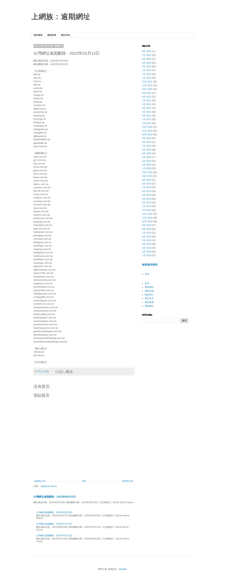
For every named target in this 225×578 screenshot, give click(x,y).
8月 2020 (146, 142)
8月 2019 (146, 183)
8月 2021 (146, 96)
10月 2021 (147, 89)
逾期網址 (149, 306)
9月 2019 (146, 180)
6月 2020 (146, 149)
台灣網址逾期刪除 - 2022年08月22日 (54, 496)
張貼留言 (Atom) (49, 486)
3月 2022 (146, 70)
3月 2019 (146, 202)
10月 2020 (147, 134)
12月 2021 (147, 81)
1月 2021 (146, 123)
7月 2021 (146, 100)
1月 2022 (146, 78)
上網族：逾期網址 (60, 16)
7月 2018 (146, 232)
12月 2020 (147, 127)
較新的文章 (39, 481)
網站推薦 (149, 302)
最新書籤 (38, 35)
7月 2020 (146, 146)
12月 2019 (147, 172)
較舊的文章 (127, 481)
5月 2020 (146, 153)
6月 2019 (146, 191)
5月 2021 (146, 108)
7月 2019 (146, 187)
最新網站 (149, 287)
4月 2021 (146, 112)
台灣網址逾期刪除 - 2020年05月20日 (54, 512)
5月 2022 (146, 63)
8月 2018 (146, 229)
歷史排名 (149, 298)
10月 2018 (147, 221)
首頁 (84, 481)
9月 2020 (146, 138)
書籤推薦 (51, 35)
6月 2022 (146, 59)
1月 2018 (146, 255)
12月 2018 (147, 214)
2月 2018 (146, 251)
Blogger (123, 569)
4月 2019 (146, 199)
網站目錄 (65, 35)
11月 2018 (147, 217)
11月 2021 (147, 85)
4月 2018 (146, 244)
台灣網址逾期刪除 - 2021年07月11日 (54, 524)
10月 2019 (147, 176)
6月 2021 (146, 104)
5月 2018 (146, 240)
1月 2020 (146, 168)
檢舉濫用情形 (150, 264)
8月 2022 (146, 51)
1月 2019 (146, 210)
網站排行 (149, 294)
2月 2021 (146, 119)
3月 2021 (146, 115)
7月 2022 (146, 55)
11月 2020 (147, 131)
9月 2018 (146, 225)
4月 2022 (146, 66)
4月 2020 (146, 157)
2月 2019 (146, 206)
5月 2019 (146, 195)
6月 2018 (146, 236)
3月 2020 (146, 161)
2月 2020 (146, 164)
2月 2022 (146, 74)
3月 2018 (146, 248)
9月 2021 (146, 93)
